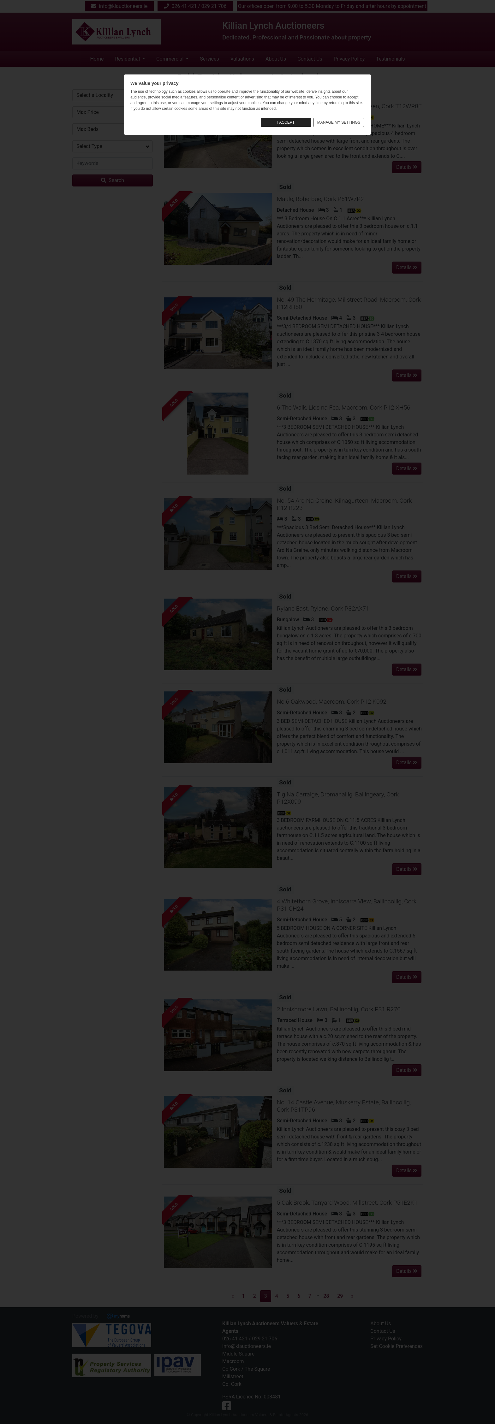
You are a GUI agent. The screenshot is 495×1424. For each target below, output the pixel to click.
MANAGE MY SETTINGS (338, 122)
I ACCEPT (286, 122)
